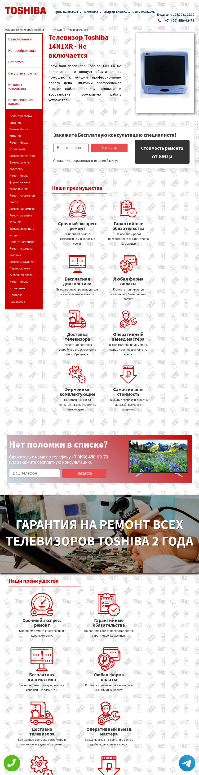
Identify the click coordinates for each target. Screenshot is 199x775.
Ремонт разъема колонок (20, 219)
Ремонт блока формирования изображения (19, 182)
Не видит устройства (17, 86)
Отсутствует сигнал (23, 73)
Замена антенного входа (21, 232)
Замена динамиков (22, 209)
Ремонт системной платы (22, 199)
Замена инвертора (22, 156)
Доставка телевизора (17, 298)
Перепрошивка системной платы (21, 272)
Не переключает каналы (21, 102)
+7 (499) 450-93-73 (179, 20)
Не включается (20, 39)
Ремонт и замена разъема (21, 252)
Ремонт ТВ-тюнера (22, 242)
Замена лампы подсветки (19, 166)
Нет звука (16, 62)
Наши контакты (144, 12)
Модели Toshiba (115, 12)
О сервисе (91, 12)
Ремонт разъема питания (20, 119)
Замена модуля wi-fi (22, 262)
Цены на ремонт (66, 12)
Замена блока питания (18, 133)
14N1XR (56, 29)
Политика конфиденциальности (80, 768)
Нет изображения (22, 51)
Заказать (108, 148)
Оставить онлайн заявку (127, 749)
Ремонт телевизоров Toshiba (24, 29)
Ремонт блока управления (18, 146)
